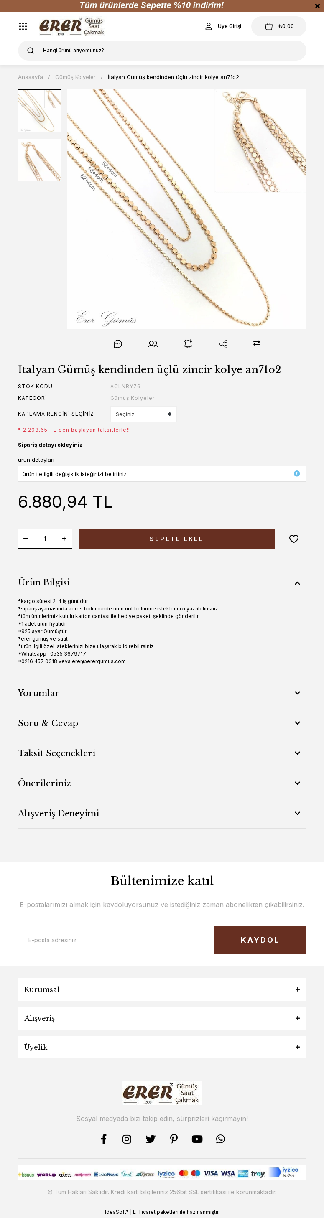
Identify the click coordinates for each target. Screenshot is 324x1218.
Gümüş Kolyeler (132, 398)
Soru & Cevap (48, 723)
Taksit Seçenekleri (56, 753)
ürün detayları (36, 459)
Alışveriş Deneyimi (58, 814)
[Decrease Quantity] (25, 538)
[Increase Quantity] (64, 538)
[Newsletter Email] (162, 940)
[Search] (162, 51)
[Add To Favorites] (293, 539)
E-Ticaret (144, 1212)
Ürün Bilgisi (44, 582)
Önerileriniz (44, 783)
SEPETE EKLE (177, 538)
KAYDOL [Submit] (260, 940)
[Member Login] (222, 26)
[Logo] (73, 26)
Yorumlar (38, 693)
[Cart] (278, 26)
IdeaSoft (116, 1211)
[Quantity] (45, 538)
